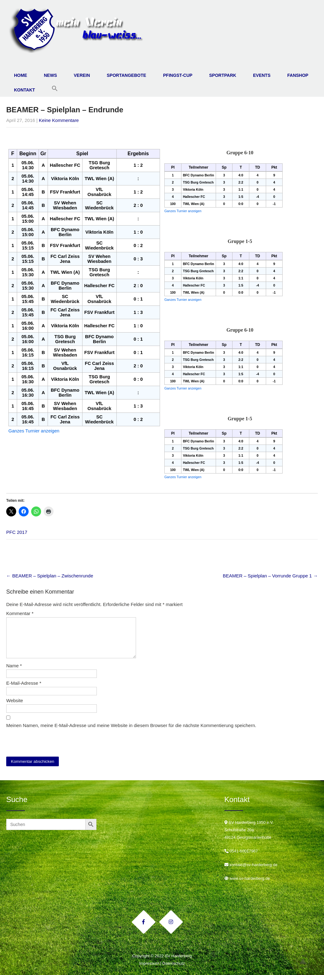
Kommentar (20, 613)
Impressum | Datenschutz (162, 963)
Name (14, 665)
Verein (82, 75)
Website (14, 700)
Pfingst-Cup (177, 75)
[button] (55, 88)
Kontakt (24, 89)
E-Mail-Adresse (23, 683)
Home (20, 75)
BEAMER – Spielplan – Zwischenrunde (49, 575)
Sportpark (222, 75)
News (50, 75)
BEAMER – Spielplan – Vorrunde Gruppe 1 (270, 575)
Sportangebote (126, 75)
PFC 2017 (16, 532)
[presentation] (49, 742)
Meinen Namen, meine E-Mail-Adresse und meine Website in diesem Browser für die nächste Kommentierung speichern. (131, 725)
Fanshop (297, 75)
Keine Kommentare (59, 120)
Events (261, 75)
